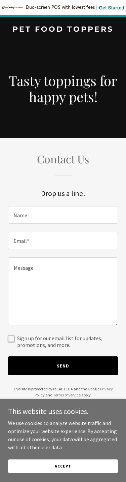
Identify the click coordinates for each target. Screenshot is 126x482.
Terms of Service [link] (67, 394)
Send (63, 366)
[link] (63, 29)
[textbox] (63, 215)
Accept (63, 466)
